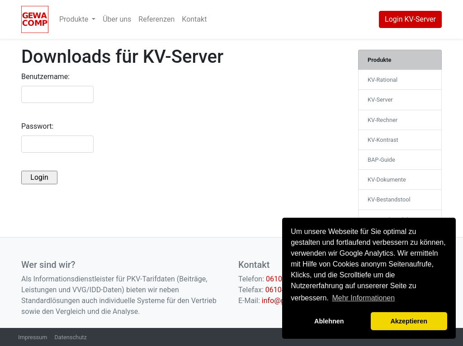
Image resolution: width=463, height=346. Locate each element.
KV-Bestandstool (389, 199)
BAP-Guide (381, 159)
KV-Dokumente (387, 179)
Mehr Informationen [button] (363, 298)
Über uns (117, 19)
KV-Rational (382, 79)
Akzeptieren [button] (408, 321)
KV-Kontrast (383, 139)
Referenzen (156, 19)
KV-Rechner (382, 120)
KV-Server (380, 99)
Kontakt (194, 19)
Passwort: (37, 126)
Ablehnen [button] (329, 321)
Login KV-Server (410, 19)
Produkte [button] (74, 19)
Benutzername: (45, 76)
